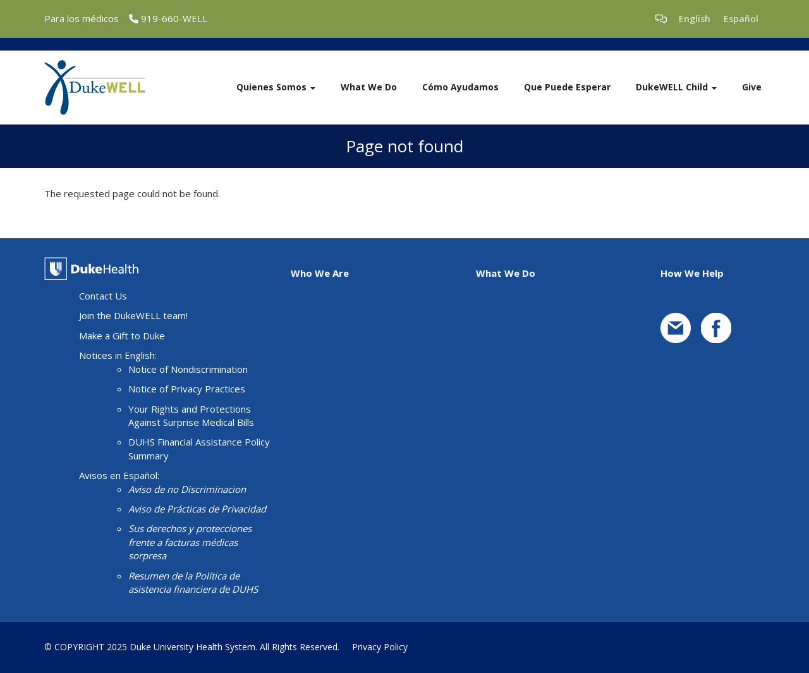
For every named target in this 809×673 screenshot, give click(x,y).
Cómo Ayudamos (460, 87)
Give (752, 87)
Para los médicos (81, 18)
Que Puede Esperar (567, 87)
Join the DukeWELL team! (133, 315)
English (694, 19)
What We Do (369, 87)
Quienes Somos (275, 87)
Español (741, 19)
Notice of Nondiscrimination (188, 369)
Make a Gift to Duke (122, 335)
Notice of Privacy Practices (186, 388)
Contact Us (103, 295)
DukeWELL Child (676, 87)
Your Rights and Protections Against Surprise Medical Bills (191, 415)
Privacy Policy (380, 647)
